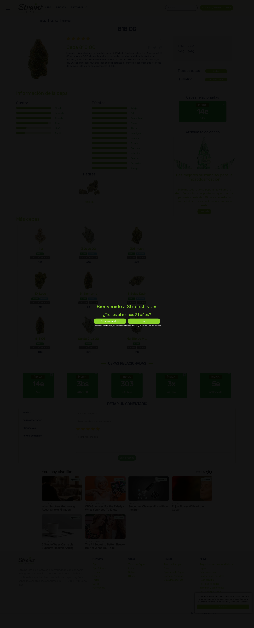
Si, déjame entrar (110, 321)
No (144, 321)
